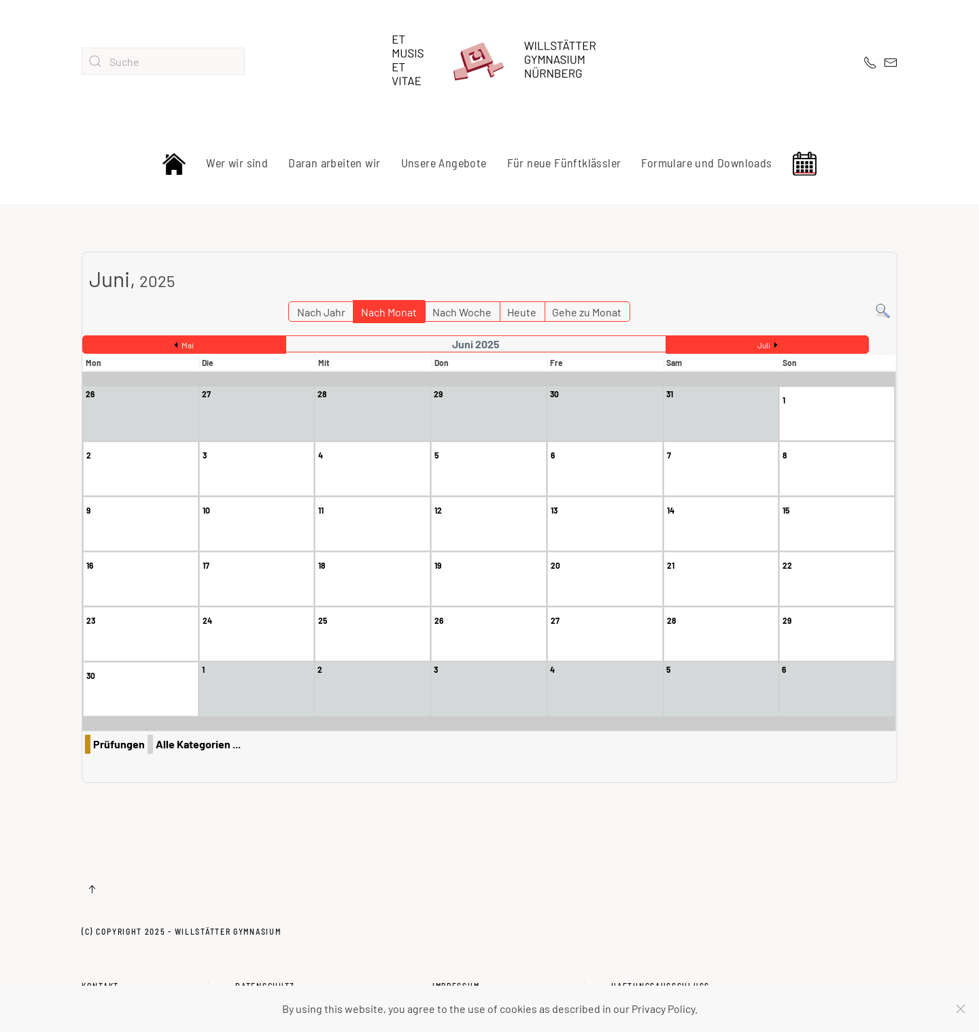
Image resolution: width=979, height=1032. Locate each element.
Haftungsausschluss (660, 969)
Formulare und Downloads (706, 162)
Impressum (455, 969)
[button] (92, 889)
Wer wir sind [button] (237, 162)
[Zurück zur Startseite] (489, 61)
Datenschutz (265, 969)
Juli (763, 345)
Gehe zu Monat (586, 311)
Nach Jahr (321, 311)
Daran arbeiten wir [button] (334, 162)
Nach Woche (462, 311)
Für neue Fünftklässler (564, 162)
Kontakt (100, 969)
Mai (188, 345)
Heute (521, 311)
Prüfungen (119, 743)
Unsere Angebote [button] (444, 162)
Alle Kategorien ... (198, 743)
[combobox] (163, 61)
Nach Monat (389, 311)
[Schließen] (960, 1009)
